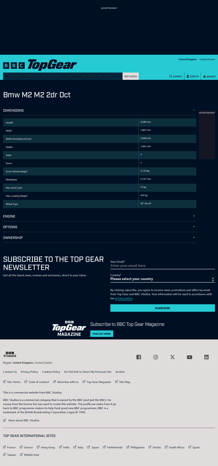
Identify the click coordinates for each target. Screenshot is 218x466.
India (66, 447)
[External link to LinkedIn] (206, 357)
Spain (196, 447)
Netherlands (115, 447)
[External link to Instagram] (155, 357)
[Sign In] (192, 76)
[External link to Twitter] (172, 357)
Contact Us (10, 371)
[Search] (175, 76)
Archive (120, 371)
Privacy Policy (29, 371)
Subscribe (162, 308)
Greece (28, 447)
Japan (95, 447)
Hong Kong (48, 447)
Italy (80, 447)
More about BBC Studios (21, 420)
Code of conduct (39, 382)
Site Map (124, 382)
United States (207, 59)
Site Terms (13, 382)
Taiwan (11, 454)
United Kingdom (188, 59)
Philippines (137, 447)
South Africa (176, 447)
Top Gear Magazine (99, 382)
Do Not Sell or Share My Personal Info (87, 371)
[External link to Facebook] (138, 357)
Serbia (157, 447)
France (11, 447)
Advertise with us (67, 382)
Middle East (31, 454)
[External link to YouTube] (189, 357)
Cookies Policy (51, 371)
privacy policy (123, 298)
